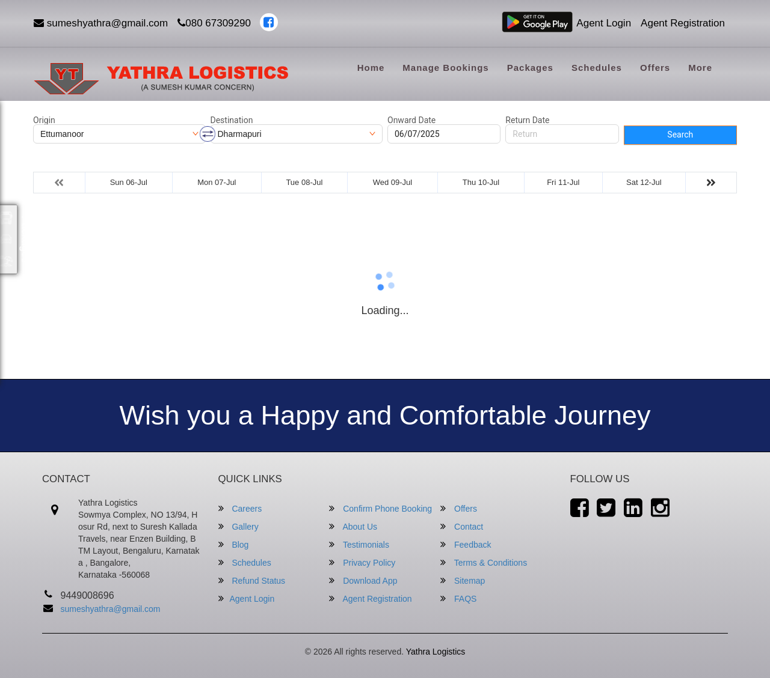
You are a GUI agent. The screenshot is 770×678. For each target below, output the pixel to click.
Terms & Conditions (483, 562)
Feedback (465, 544)
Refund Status (252, 580)
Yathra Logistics (436, 651)
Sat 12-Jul (644, 182)
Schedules (596, 67)
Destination (232, 120)
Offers (655, 67)
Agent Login (603, 23)
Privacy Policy (362, 562)
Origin (44, 120)
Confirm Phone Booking (380, 508)
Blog (233, 544)
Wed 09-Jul (393, 182)
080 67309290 (214, 23)
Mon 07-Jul (216, 182)
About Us (353, 526)
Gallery (238, 526)
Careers (240, 508)
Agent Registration (683, 23)
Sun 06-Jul (128, 182)
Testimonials (359, 544)
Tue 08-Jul (304, 182)
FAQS (458, 598)
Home (371, 67)
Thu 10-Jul (481, 182)
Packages (530, 67)
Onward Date (411, 120)
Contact (461, 526)
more (700, 67)
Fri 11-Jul (563, 182)
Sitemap (462, 580)
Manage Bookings (445, 67)
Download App (363, 580)
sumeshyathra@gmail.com (101, 23)
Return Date (527, 120)
